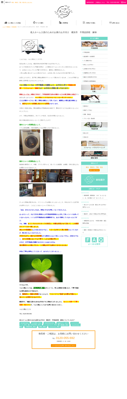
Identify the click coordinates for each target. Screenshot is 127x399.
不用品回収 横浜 (49, 323)
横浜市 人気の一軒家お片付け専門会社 (95, 214)
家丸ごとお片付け (88, 64)
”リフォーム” (28, 88)
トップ (4, 26)
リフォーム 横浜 (54, 326)
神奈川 (16, 2)
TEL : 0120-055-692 (113, 2)
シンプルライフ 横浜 (50, 325)
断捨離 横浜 (64, 325)
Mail (124, 2)
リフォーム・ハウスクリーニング (94, 147)
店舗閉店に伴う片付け (89, 73)
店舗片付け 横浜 (63, 323)
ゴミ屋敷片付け (87, 60)
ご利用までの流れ (90, 23)
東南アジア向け (87, 110)
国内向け (85, 106)
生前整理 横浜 (36, 323)
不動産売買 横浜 (31, 326)
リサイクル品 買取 (94, 102)
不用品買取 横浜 (36, 325)
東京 (13, 2)
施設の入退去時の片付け (90, 77)
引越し (94, 91)
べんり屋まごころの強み (14, 23)
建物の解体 (94, 158)
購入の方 (85, 133)
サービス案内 (39, 23)
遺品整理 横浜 (24, 323)
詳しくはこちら (28, 2)
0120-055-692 (65, 338)
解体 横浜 (43, 326)
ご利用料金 (65, 23)
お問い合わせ (115, 23)
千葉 (20, 2)
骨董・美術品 (87, 114)
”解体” (36, 88)
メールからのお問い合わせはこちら (63, 345)
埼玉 (23, 2)
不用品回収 (14, 26)
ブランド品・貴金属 (89, 118)
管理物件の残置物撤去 (89, 81)
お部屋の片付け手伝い (89, 68)
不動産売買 (94, 129)
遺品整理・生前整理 (89, 56)
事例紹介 (8, 26)
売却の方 (85, 137)
